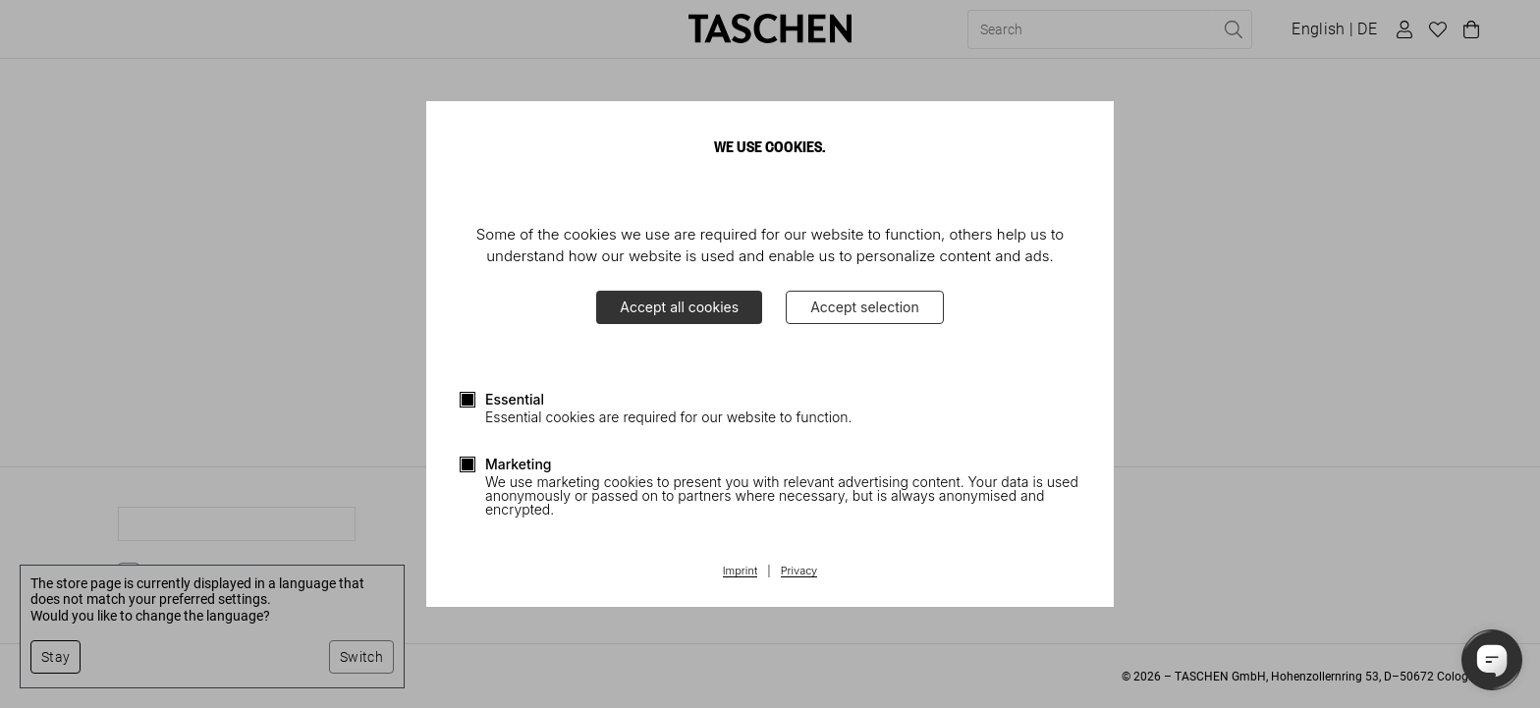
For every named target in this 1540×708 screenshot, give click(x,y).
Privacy (799, 571)
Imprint (740, 571)
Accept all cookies (679, 307)
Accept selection (864, 307)
